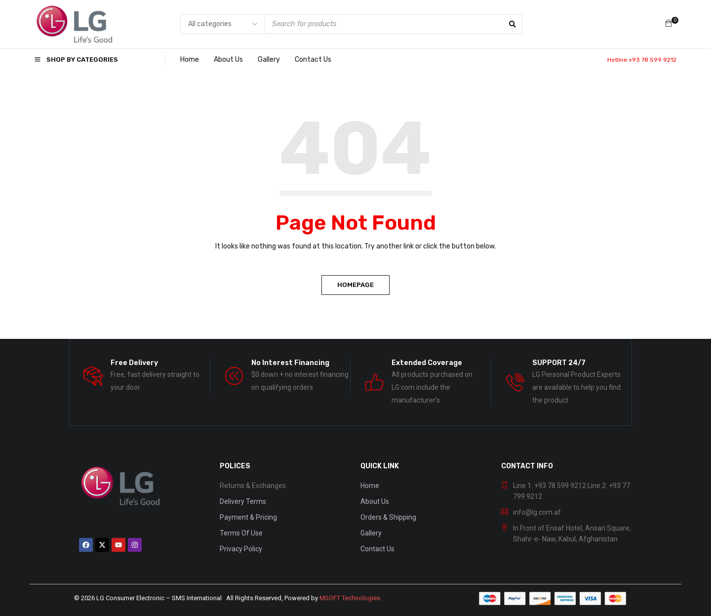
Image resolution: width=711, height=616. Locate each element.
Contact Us (377, 549)
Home (369, 486)
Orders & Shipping (388, 517)
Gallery (371, 533)
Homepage (355, 284)
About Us (374, 501)
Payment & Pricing (248, 517)
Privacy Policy (241, 549)
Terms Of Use (241, 533)
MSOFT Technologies (349, 598)
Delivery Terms (243, 501)
